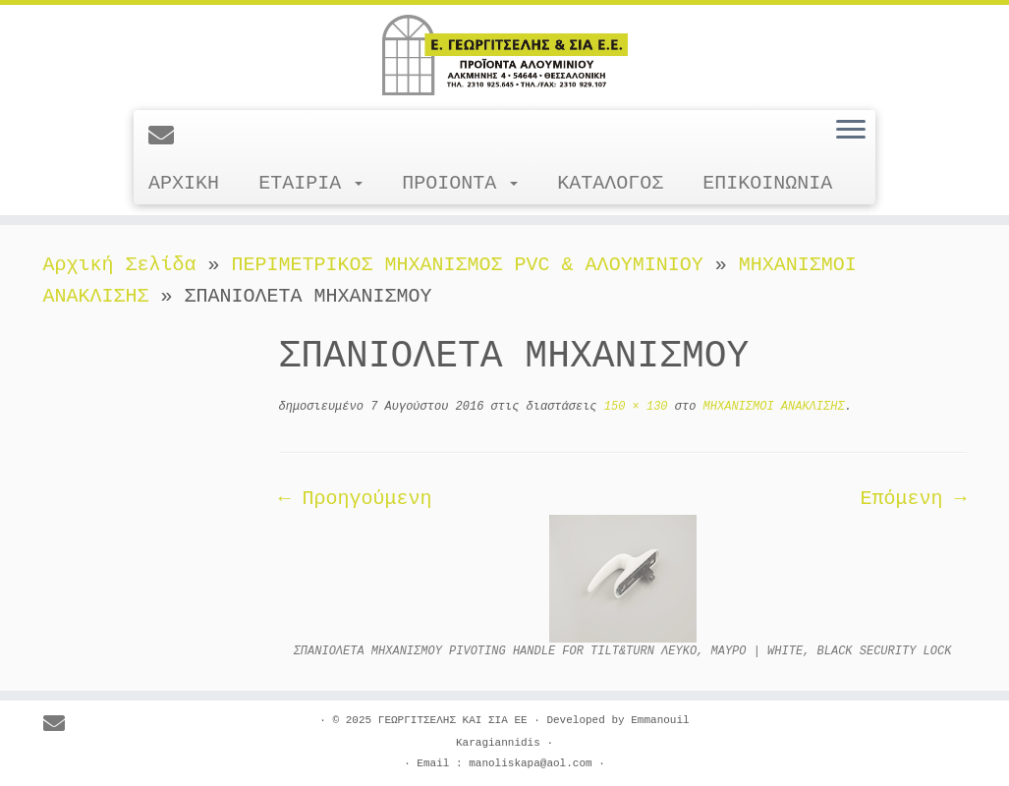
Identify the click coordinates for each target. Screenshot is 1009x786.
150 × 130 (632, 407)
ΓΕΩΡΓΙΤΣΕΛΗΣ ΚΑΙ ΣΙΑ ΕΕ (453, 720)
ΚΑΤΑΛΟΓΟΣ (610, 183)
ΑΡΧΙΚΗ (183, 183)
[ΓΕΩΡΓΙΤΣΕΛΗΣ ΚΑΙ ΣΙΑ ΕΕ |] (504, 55)
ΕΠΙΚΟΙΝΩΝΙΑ (767, 183)
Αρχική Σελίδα (125, 264)
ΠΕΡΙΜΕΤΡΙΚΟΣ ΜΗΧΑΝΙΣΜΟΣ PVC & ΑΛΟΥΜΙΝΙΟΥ (467, 264)
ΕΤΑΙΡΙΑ (310, 183)
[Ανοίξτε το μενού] (851, 130)
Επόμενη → (913, 498)
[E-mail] (167, 137)
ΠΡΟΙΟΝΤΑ (460, 183)
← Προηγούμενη (355, 498)
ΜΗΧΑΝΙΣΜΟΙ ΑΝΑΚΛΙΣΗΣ (770, 407)
